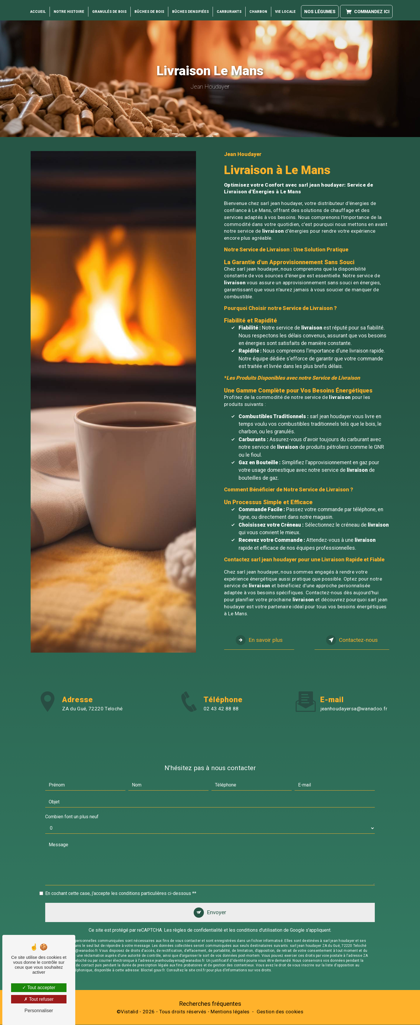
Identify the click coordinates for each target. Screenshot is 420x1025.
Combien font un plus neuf (72, 797)
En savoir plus (259, 640)
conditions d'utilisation (259, 911)
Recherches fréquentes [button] (210, 1004)
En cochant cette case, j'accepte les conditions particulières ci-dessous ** (120, 874)
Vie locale (285, 9)
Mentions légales (230, 1012)
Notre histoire (69, 9)
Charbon (258, 9)
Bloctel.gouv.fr (153, 951)
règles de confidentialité (198, 911)
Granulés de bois (109, 9)
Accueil (38, 9)
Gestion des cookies (280, 1012)
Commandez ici (366, 8)
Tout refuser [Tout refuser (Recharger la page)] (39, 999)
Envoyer (216, 893)
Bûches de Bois (149, 9)
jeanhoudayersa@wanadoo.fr (354, 689)
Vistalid (129, 1012)
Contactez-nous (351, 640)
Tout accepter (38, 987)
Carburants (229, 9)
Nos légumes (319, 8)
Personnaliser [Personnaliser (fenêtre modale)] (38, 1010)
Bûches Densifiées (190, 9)
